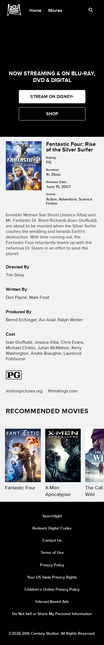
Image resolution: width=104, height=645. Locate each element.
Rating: (51, 157)
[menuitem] (35, 10)
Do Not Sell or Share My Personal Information (52, 613)
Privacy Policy (52, 565)
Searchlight (52, 516)
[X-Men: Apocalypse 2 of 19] (63, 455)
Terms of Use (52, 552)
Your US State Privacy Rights (52, 577)
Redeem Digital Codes (52, 528)
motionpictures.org (24, 391)
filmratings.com (62, 391)
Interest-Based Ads (52, 601)
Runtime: (53, 169)
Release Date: (56, 181)
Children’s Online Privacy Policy (52, 589)
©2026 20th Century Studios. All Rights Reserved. (52, 633)
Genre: (51, 194)
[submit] (90, 10)
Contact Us (52, 540)
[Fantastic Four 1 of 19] (23, 455)
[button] (52, 113)
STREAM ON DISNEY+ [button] (52, 96)
